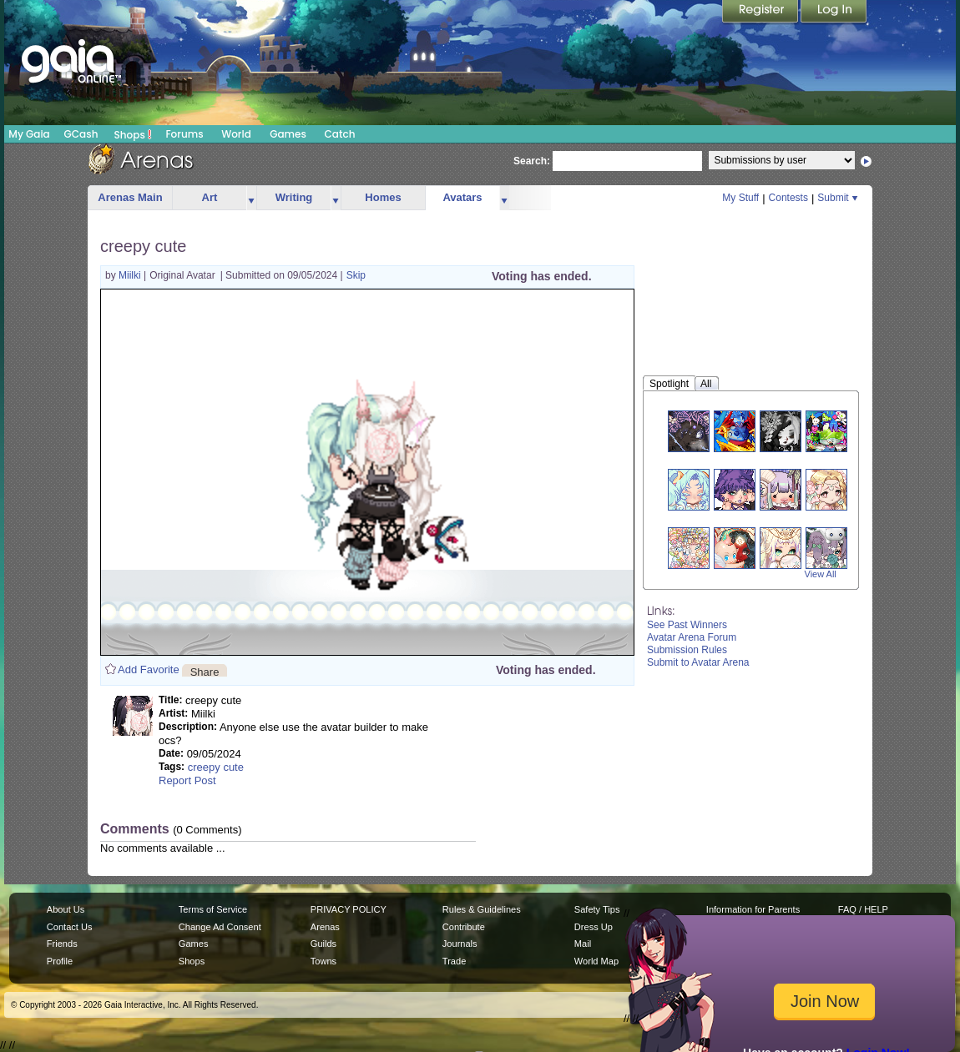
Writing (294, 197)
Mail (582, 944)
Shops (133, 134)
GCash (81, 134)
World (236, 134)
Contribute (463, 927)
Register (761, 12)
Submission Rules (687, 650)
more (251, 198)
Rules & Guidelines (481, 909)
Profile (60, 961)
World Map (596, 961)
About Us (65, 909)
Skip (356, 275)
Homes (383, 197)
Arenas (325, 927)
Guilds (323, 944)
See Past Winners (687, 625)
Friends (62, 944)
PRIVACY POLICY (349, 909)
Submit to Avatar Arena (698, 662)
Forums (184, 134)
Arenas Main (130, 197)
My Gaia (28, 134)
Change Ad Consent (220, 927)
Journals (459, 944)
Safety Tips (597, 909)
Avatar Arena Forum (691, 637)
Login (834, 12)
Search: (531, 161)
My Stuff (740, 198)
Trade (454, 961)
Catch (340, 134)
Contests (788, 198)
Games (288, 134)
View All (820, 574)
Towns (323, 961)
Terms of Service (213, 909)
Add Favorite (148, 669)
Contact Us (70, 927)
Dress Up (593, 927)
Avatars (462, 197)
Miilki (131, 275)
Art (210, 197)
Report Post (187, 780)
